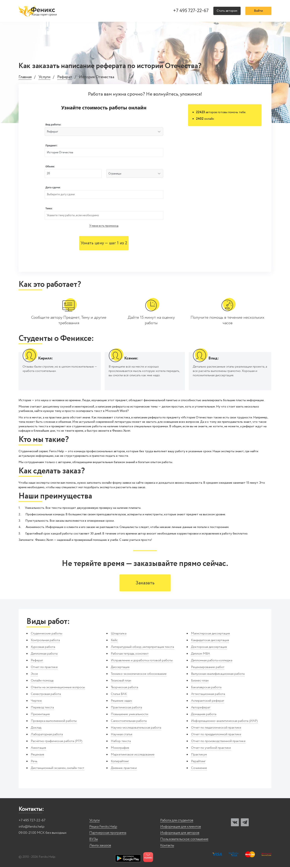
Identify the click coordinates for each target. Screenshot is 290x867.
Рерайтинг (198, 761)
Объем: (50, 166)
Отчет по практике (44, 667)
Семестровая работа (46, 694)
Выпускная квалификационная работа (218, 674)
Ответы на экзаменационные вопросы (58, 687)
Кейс (114, 640)
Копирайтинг (120, 761)
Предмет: (51, 145)
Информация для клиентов (180, 827)
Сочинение (199, 768)
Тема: (49, 208)
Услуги (44, 77)
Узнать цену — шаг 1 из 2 (104, 243)
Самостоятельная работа (129, 721)
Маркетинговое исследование (132, 754)
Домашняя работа (203, 714)
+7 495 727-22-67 (191, 10)
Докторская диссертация (209, 647)
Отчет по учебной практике (211, 748)
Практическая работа (126, 707)
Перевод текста (42, 707)
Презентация (40, 714)
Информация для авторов (179, 833)
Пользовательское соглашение (184, 839)
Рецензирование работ (207, 667)
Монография (120, 748)
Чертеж (36, 700)
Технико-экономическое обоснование (139, 674)
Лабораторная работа (47, 734)
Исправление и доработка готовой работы (142, 660)
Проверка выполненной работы (54, 721)
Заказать (145, 583)
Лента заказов (100, 845)
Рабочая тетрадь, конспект (130, 653)
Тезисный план (121, 680)
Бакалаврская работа (206, 687)
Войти (258, 11)
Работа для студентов (176, 820)
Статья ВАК (119, 694)
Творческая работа (124, 687)
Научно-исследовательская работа (136, 727)
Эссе (34, 674)
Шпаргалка (118, 633)
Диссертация (120, 667)
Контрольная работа (45, 640)
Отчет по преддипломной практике (216, 734)
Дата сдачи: (52, 187)
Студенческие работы (46, 633)
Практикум (199, 754)
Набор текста (121, 741)
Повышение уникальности (129, 714)
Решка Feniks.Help (103, 827)
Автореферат (200, 707)
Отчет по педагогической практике (216, 727)
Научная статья (121, 734)
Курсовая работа (43, 647)
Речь (34, 761)
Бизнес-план (200, 680)
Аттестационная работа (208, 694)
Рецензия (37, 754)
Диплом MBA (200, 653)
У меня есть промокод (104, 226)
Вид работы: (53, 124)
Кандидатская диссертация (210, 640)
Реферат (64, 77)
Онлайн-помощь (42, 680)
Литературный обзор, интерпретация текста (142, 647)
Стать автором (227, 11)
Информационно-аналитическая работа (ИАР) (224, 721)
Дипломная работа (44, 653)
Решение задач (121, 700)
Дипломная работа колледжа (211, 660)
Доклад (36, 727)
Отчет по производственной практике (218, 741)
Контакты (167, 845)
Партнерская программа (107, 833)
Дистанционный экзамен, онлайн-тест (57, 768)
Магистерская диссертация (210, 633)
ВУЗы (93, 839)
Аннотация (38, 748)
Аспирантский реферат (207, 700)
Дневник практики (124, 768)
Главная (25, 77)
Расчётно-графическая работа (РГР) (56, 741)
